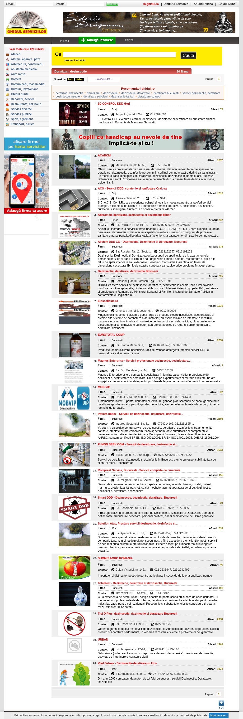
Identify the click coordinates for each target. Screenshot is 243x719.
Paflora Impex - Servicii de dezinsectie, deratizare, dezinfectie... (140, 414)
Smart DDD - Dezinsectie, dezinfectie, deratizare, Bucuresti (137, 497)
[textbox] (119, 55)
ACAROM (104, 155)
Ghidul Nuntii (227, 4)
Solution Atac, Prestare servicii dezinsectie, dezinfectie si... (138, 523)
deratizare (93, 93)
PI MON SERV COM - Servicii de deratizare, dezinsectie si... (137, 444)
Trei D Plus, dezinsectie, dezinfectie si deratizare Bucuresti (137, 613)
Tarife (129, 40)
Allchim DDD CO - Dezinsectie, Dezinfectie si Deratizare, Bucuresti (142, 241)
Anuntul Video (203, 4)
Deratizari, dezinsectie (70, 71)
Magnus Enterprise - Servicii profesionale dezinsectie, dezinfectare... (144, 360)
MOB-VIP (104, 387)
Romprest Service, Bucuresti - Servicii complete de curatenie (139, 470)
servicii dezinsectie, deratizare (201, 93)
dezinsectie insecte (68, 96)
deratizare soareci (149, 96)
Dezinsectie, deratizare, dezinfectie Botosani (128, 271)
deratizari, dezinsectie (69, 93)
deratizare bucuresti (166, 93)
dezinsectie (110, 93)
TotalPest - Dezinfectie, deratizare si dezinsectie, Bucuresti (137, 583)
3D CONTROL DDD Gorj (114, 103)
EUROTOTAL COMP (111, 334)
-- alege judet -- (104, 79)
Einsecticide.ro (108, 301)
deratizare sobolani (95, 96)
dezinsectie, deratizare (135, 93)
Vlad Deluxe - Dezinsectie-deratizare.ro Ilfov (127, 663)
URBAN (103, 639)
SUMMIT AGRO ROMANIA (115, 558)
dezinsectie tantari (122, 96)
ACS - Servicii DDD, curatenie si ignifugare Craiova (132, 188)
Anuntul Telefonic (176, 4)
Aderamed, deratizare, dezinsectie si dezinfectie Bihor (134, 215)
